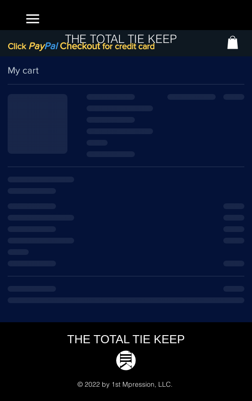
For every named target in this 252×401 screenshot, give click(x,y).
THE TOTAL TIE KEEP (126, 339)
